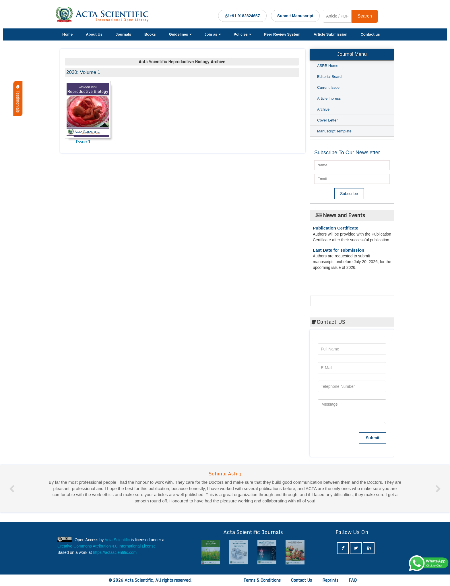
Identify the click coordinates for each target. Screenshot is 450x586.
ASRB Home (327, 65)
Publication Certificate (335, 229)
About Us (94, 34)
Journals (123, 34)
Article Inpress (329, 98)
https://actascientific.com (115, 552)
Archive (323, 109)
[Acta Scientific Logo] (104, 14)
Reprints (330, 580)
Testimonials (17, 98)
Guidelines (180, 34)
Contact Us (301, 580)
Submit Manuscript (295, 16)
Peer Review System (282, 34)
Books (150, 34)
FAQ (353, 580)
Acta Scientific (332, 299)
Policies (242, 34)
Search (364, 16)
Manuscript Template (334, 131)
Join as (212, 34)
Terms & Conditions (262, 580)
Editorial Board (329, 76)
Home (67, 34)
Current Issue (328, 87)
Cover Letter (327, 120)
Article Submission (331, 34)
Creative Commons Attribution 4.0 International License (106, 546)
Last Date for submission (338, 251)
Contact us (370, 34)
